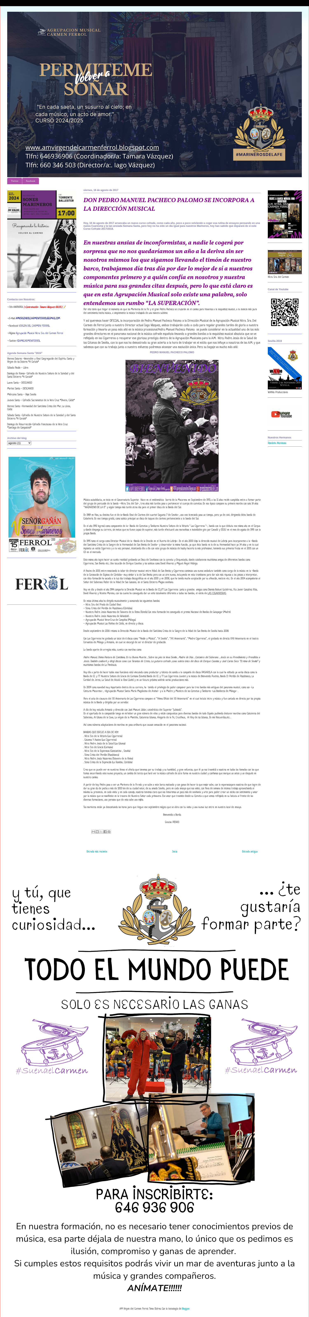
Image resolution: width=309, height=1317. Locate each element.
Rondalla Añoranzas (277, 443)
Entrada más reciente (97, 851)
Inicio (174, 851)
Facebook (30, 181)
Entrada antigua (250, 851)
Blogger (185, 1309)
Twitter (14, 181)
